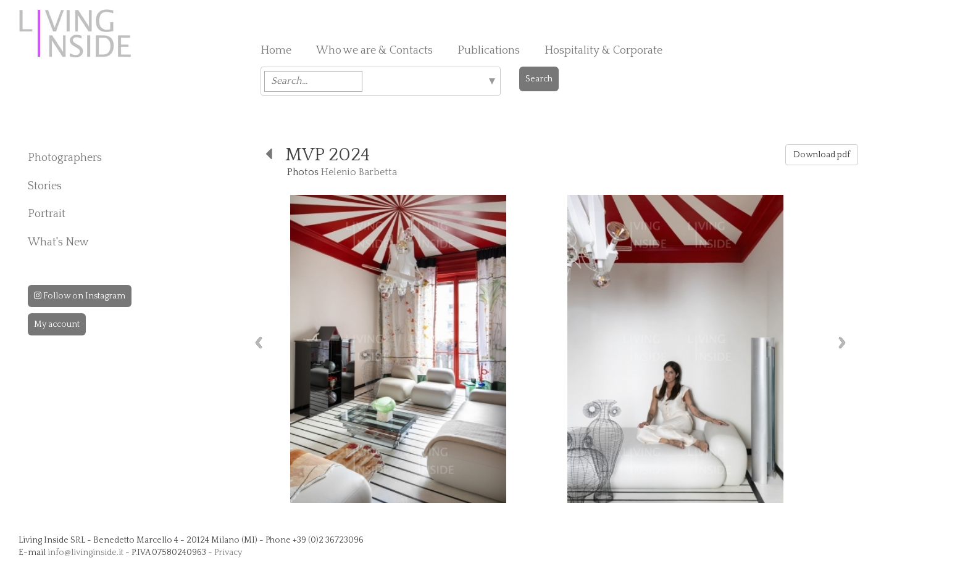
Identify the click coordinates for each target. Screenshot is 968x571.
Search (539, 79)
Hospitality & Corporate (603, 50)
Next (842, 342)
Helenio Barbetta (359, 172)
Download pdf (821, 155)
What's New (58, 242)
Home (276, 50)
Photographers (65, 158)
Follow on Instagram (79, 296)
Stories (45, 186)
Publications (488, 50)
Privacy (228, 552)
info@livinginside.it (85, 552)
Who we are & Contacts (374, 50)
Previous (258, 342)
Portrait (46, 214)
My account (57, 324)
